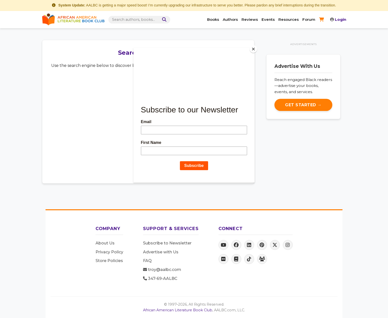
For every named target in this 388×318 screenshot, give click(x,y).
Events (268, 19)
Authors (230, 19)
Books (213, 19)
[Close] (253, 49)
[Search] (163, 19)
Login (338, 19)
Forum (308, 19)
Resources (288, 19)
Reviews (250, 19)
